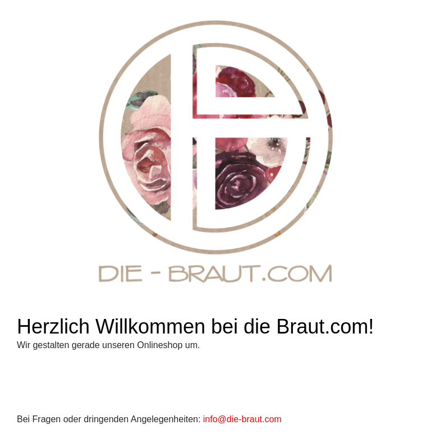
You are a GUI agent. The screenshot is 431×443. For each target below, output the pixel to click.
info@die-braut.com (242, 419)
